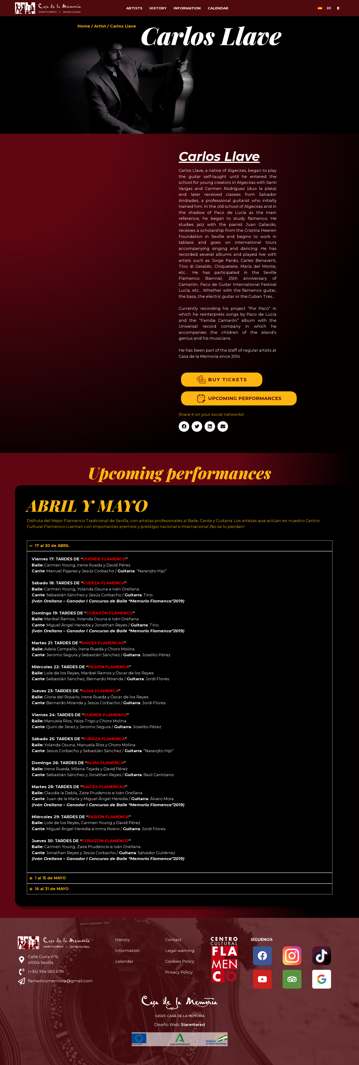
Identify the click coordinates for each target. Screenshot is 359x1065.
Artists (134, 8)
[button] (184, 426)
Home (84, 26)
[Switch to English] (328, 8)
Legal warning (179, 950)
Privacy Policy (179, 972)
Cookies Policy (179, 961)
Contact (173, 939)
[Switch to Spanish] (320, 8)
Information (187, 8)
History (158, 8)
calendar (218, 8)
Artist (100, 26)
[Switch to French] (337, 8)
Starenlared (193, 1024)
